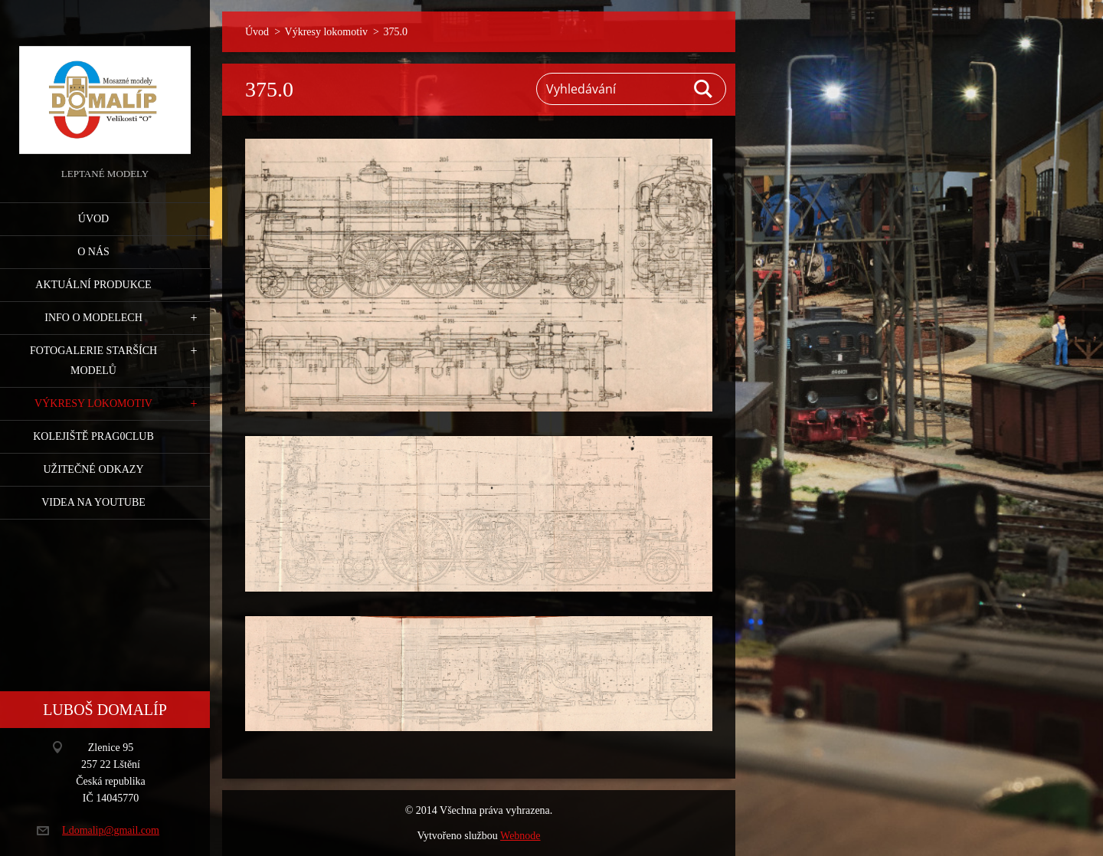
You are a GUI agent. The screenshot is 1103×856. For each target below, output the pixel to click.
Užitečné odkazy (93, 469)
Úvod (93, 219)
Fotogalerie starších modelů (93, 360)
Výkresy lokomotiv (93, 403)
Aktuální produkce (93, 284)
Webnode (520, 835)
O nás (93, 251)
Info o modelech (93, 317)
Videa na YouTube (93, 502)
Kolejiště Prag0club (93, 436)
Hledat (704, 88)
